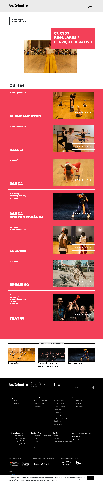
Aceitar (90, 478)
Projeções (37, 407)
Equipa (56, 439)
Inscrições (57, 413)
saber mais (83, 113)
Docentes (57, 410)
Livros (36, 445)
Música (36, 442)
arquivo (16, 403)
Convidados (79, 407)
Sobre (56, 436)
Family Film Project (40, 400)
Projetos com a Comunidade (81, 433)
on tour (16, 400)
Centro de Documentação (63, 442)
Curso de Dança (59, 403)
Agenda (90, 6)
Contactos (75, 439)
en (93, 4)
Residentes (78, 400)
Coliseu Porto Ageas (37, 383)
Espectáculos (15, 398)
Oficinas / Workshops (21, 444)
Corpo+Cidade (39, 403)
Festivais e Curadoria (38, 398)
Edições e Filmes (36, 433)
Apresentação (59, 400)
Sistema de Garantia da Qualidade (62, 420)
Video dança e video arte (42, 436)
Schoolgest (58, 424)
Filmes (36, 439)
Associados (78, 403)
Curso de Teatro (59, 407)
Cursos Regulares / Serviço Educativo (20, 440)
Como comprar (39, 448)
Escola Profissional (58, 398)
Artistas (74, 398)
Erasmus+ (57, 416)
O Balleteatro (56, 433)
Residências (76, 436)
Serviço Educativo (17, 433)
